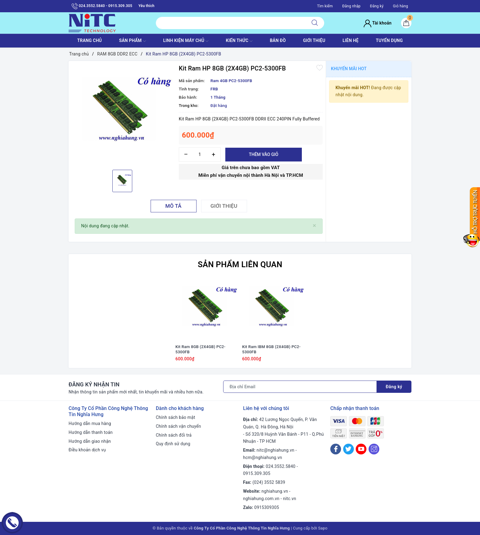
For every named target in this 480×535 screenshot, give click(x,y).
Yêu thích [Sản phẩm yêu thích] (146, 6)
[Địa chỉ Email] (300, 387)
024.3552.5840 (280, 466)
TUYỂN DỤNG (389, 40)
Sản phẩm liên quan (240, 264)
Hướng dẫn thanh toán (91, 432)
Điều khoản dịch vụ (87, 449)
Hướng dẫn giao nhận (90, 441)
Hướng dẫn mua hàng (90, 423)
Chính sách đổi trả (174, 435)
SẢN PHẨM (132, 41)
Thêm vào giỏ (263, 154)
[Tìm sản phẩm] (231, 23)
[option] (122, 114)
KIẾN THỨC (239, 41)
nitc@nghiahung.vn (275, 450)
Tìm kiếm (325, 6)
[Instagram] (374, 449)
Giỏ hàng (400, 6)
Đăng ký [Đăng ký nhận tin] (394, 386)
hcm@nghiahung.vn (262, 457)
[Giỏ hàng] (406, 23)
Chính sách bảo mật (175, 417)
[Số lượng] (200, 154)
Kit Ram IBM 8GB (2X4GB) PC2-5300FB (271, 349)
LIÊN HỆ (350, 40)
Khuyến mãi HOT (349, 68)
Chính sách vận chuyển (178, 426)
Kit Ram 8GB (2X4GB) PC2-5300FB (200, 349)
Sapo (323, 528)
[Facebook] (335, 449)
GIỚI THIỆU (314, 40)
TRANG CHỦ (89, 40)
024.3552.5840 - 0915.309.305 (102, 6)
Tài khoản (378, 23)
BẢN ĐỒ (278, 40)
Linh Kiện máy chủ (185, 41)
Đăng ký (376, 6)
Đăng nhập (351, 6)
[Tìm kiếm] (314, 23)
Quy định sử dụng (173, 443)
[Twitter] (348, 449)
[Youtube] (361, 449)
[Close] (314, 226)
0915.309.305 (256, 473)
